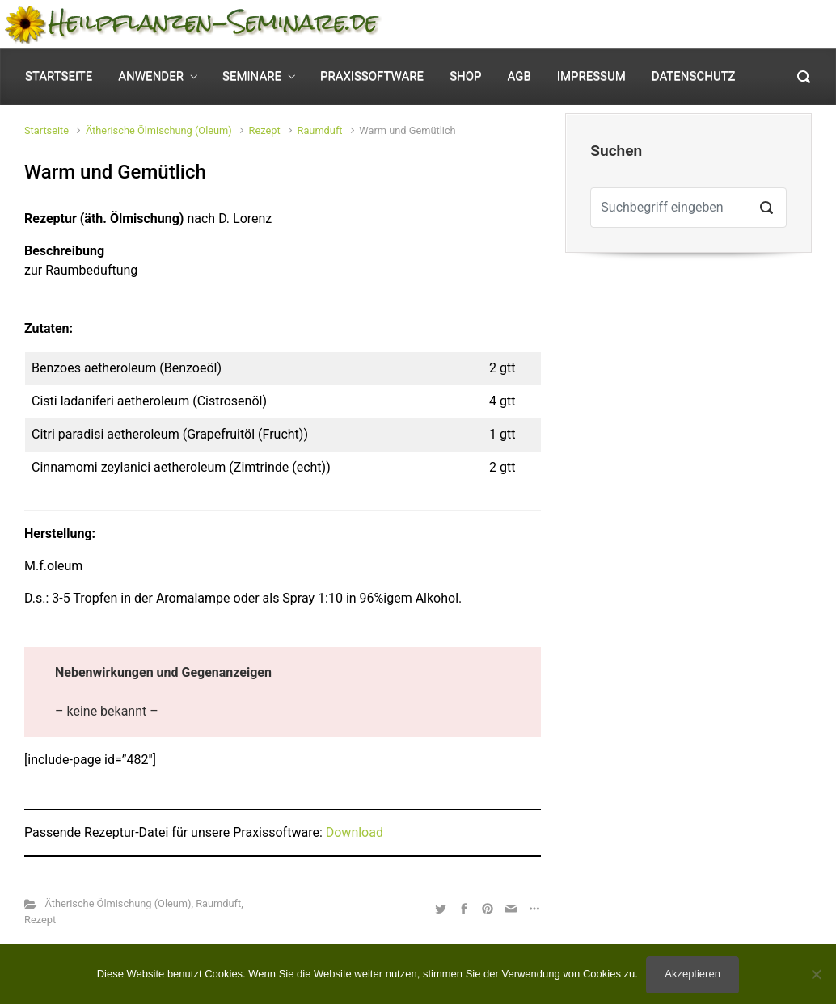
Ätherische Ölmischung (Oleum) (159, 130)
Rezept (265, 130)
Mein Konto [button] (625, 25)
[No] (816, 974)
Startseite (46, 130)
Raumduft (320, 130)
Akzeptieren (692, 974)
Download (354, 832)
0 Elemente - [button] (754, 25)
